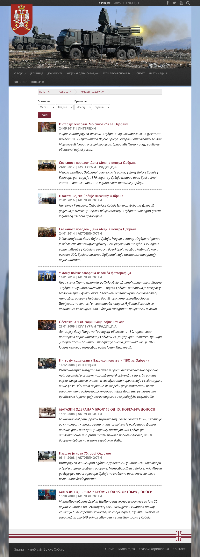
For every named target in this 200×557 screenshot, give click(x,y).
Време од (44, 101)
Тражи (44, 114)
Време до (80, 101)
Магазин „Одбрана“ (92, 91)
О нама (109, 549)
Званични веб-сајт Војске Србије (39, 549)
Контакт (179, 549)
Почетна (44, 91)
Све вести (65, 91)
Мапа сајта (126, 549)
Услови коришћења (154, 549)
